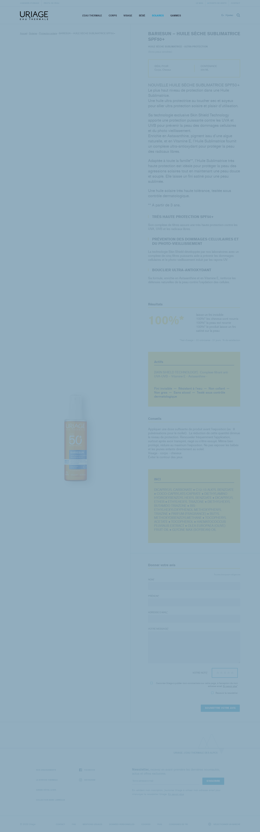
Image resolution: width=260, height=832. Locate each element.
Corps (113, 15)
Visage (127, 15)
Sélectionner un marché (224, 824)
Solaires (158, 15)
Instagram (87, 780)
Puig (159, 824)
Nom (151, 579)
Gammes (175, 15)
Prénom (153, 596)
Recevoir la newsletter (224, 693)
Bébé (142, 15)
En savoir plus (230, 686)
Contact (235, 3)
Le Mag (199, 3)
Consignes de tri (178, 824)
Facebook (87, 770)
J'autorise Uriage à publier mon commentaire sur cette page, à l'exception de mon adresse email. (194, 685)
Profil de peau (51, 3)
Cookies (146, 824)
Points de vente (218, 3)
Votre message (158, 628)
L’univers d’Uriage (29, 3)
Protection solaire (48, 33)
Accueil (23, 33)
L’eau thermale (92, 15)
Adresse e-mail (158, 612)
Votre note (200, 672)
